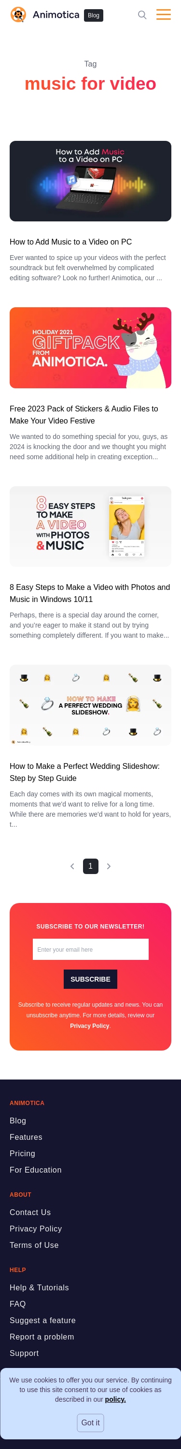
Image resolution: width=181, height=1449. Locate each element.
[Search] (142, 14)
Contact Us (30, 1212)
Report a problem (42, 1337)
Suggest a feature (43, 1320)
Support (24, 1353)
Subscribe (90, 979)
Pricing (22, 1153)
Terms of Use (34, 1245)
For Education (36, 1170)
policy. (115, 1399)
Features (26, 1137)
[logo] (44, 14)
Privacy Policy (89, 1026)
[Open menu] (163, 14)
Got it (90, 1423)
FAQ (18, 1304)
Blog (93, 15)
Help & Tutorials (39, 1288)
